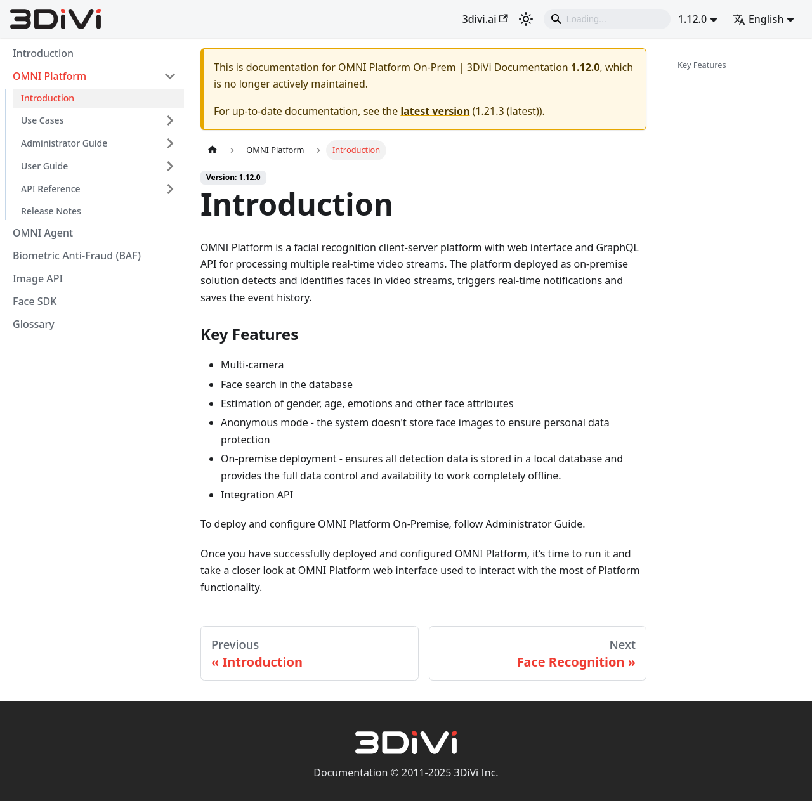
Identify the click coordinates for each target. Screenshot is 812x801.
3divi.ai (485, 19)
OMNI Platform (49, 76)
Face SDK (34, 301)
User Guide (44, 166)
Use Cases (42, 120)
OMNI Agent (43, 233)
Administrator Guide (64, 143)
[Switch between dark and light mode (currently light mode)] (526, 19)
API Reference (51, 189)
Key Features (702, 64)
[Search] (607, 19)
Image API (38, 278)
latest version (434, 111)
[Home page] (212, 150)
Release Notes (51, 211)
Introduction (43, 53)
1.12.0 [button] (692, 19)
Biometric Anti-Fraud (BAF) (77, 256)
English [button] (758, 19)
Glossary (34, 324)
